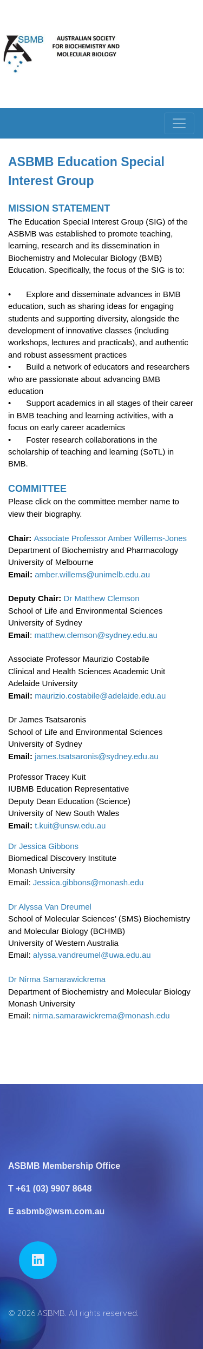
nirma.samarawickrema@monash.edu (101, 1015)
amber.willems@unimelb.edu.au (92, 574)
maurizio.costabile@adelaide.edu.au (100, 695)
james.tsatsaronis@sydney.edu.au (96, 756)
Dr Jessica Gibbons (43, 846)
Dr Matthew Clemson (102, 598)
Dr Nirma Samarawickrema (57, 979)
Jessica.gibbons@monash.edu (88, 882)
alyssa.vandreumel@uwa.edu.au (92, 954)
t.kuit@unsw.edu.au (71, 825)
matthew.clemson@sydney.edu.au (96, 635)
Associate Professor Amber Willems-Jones (110, 538)
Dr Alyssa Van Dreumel (49, 906)
